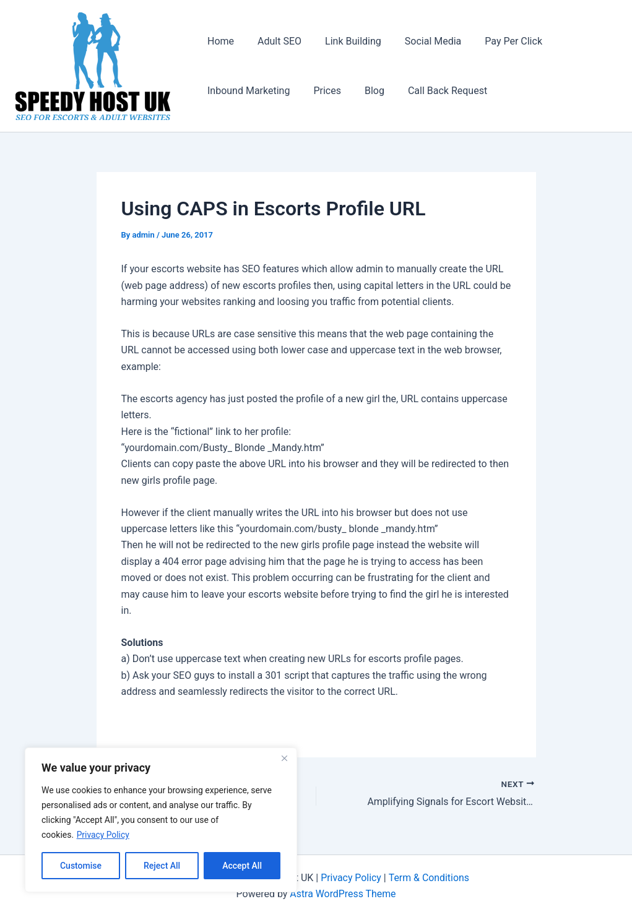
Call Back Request (434, 91)
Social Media (420, 41)
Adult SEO (274, 41)
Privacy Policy (103, 835)
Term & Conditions (428, 878)
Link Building (344, 41)
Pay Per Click (497, 41)
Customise (81, 866)
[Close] (284, 758)
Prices (321, 91)
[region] (161, 819)
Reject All (162, 866)
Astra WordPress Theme (343, 894)
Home (219, 41)
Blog (365, 91)
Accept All (242, 866)
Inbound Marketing (247, 91)
